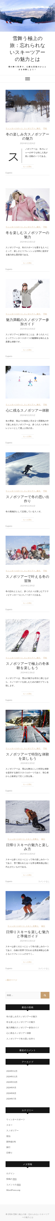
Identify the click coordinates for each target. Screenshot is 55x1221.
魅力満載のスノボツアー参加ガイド (27, 321)
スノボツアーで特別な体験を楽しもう (27, 756)
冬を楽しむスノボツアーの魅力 (27, 234)
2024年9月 (11, 1087)
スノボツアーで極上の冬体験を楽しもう (27, 665)
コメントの (13, 1184)
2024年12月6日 (27, 672)
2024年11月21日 (27, 941)
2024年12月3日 (27, 763)
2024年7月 (11, 1098)
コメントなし (44, 881)
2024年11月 (11, 1076)
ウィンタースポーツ (14, 128)
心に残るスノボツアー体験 (27, 410)
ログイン (10, 1173)
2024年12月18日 (27, 329)
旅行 (38, 128)
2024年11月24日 (27, 854)
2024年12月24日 (27, 143)
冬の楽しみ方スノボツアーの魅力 (27, 136)
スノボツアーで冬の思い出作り (27, 498)
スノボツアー (29, 128)
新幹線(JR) (11, 1141)
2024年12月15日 (27, 415)
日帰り (36, 839)
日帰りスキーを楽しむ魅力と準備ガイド (27, 933)
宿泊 (8, 1136)
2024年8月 (11, 1093)
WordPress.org (13, 1190)
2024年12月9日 (27, 585)
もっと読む (27, 166)
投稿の (11, 1179)
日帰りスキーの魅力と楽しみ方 (27, 846)
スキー (29, 839)
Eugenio (9, 173)
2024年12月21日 (27, 242)
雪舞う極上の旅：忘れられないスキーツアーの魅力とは (27, 48)
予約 (45, 128)
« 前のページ (11, 980)
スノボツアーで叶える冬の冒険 (27, 578)
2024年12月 (11, 1071)
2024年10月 (11, 1082)
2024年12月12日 (27, 506)
